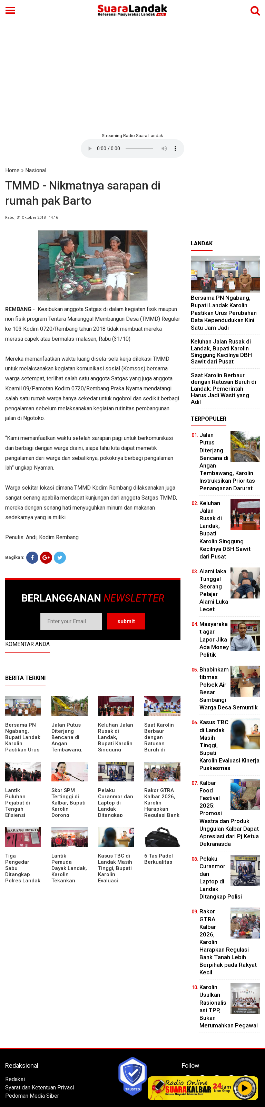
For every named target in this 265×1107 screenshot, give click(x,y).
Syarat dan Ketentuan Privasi (39, 1087)
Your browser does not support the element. (132, 148)
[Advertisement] (132, 76)
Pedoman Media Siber (32, 1096)
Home (12, 170)
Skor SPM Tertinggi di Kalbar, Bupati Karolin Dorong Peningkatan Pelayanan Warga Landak (69, 812)
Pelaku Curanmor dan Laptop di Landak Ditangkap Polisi (115, 805)
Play (245, 1088)
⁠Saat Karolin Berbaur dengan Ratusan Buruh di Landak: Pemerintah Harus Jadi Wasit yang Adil (223, 388)
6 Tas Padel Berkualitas (158, 859)
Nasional (35, 170)
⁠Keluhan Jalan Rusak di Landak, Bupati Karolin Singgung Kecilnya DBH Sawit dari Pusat (115, 746)
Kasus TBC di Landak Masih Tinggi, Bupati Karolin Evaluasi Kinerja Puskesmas (115, 874)
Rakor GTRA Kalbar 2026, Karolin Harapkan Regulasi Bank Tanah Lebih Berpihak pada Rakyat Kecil (162, 812)
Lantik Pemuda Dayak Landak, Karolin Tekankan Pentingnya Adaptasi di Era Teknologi (69, 877)
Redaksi (15, 1079)
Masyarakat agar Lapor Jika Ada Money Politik (214, 639)
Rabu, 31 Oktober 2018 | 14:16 (31, 217)
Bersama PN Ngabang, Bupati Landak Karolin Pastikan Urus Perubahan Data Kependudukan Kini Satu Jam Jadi (224, 312)
